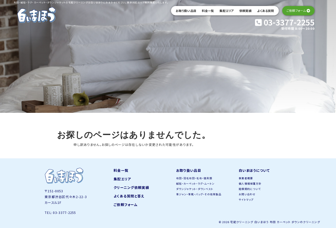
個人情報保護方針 (250, 183)
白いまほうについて (254, 170)
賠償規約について (250, 189)
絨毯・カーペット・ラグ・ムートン (195, 183)
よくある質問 (265, 11)
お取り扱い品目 (186, 11)
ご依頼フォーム (126, 204)
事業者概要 (246, 178)
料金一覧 (208, 11)
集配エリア (226, 11)
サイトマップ (246, 199)
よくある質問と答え (129, 196)
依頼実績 (245, 11)
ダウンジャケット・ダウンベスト (194, 189)
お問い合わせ (247, 194)
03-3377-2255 (285, 22)
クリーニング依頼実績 (131, 187)
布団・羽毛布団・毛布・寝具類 (194, 178)
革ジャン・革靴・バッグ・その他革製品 (198, 194)
